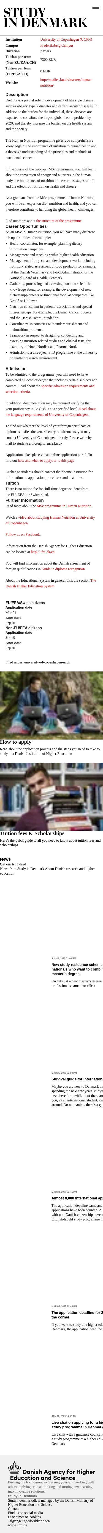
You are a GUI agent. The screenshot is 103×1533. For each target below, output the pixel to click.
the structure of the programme (58, 221)
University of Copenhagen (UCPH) (66, 39)
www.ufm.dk (17, 1525)
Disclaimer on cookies (24, 1517)
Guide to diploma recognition (63, 569)
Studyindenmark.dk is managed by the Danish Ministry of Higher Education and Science (50, 1502)
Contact (13, 1509)
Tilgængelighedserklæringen (29, 1521)
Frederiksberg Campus (56, 45)
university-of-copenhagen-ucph (47, 662)
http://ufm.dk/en (43, 552)
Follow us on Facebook (22, 534)
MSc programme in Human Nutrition (64, 506)
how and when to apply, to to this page (46, 460)
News (5, 859)
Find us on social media (25, 1513)
